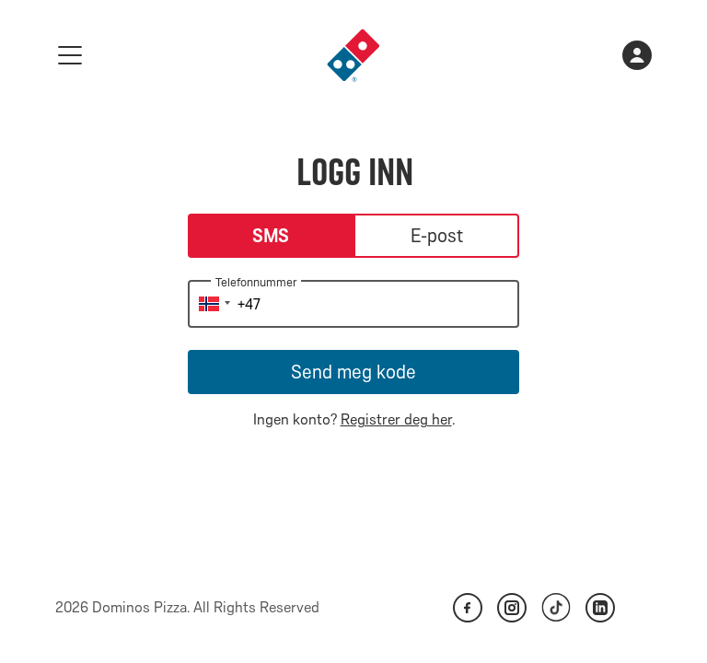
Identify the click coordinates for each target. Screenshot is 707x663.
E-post (437, 236)
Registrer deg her (396, 419)
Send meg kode (353, 372)
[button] (212, 304)
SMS (271, 236)
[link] (353, 55)
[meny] (70, 55)
